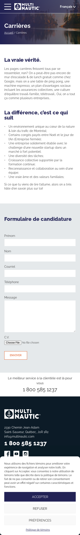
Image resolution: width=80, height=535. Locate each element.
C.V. (6, 337)
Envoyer (16, 355)
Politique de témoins (38, 529)
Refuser (40, 509)
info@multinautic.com (19, 436)
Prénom (9, 236)
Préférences (40, 520)
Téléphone (11, 282)
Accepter (40, 497)
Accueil (8, 32)
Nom (7, 251)
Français (68, 6)
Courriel (9, 266)
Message (10, 297)
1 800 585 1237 (40, 389)
